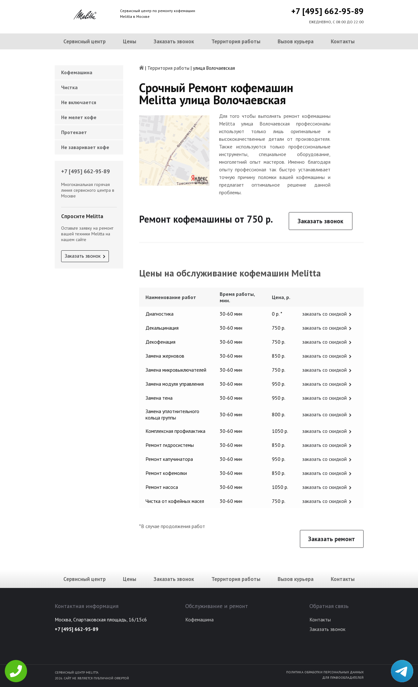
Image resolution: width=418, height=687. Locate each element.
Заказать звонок (173, 41)
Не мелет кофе (78, 117)
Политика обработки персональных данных (325, 672)
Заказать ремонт (331, 539)
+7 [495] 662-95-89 (327, 11)
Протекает (74, 132)
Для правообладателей (343, 677)
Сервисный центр (84, 41)
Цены (129, 41)
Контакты (343, 41)
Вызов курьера (296, 41)
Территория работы (235, 41)
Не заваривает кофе (85, 147)
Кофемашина (76, 72)
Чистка (69, 87)
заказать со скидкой (324, 314)
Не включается (78, 102)
